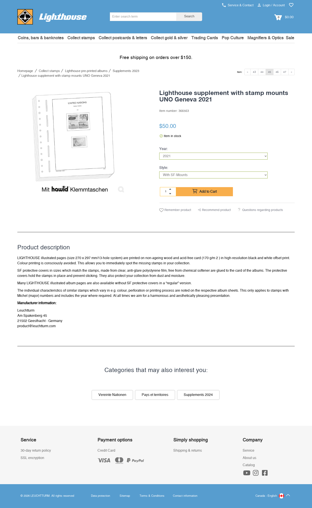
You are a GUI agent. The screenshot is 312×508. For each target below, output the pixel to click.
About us (249, 458)
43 (254, 72)
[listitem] (73, 140)
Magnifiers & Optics (265, 38)
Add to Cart (204, 191)
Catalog (249, 465)
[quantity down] (170, 194)
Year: (163, 149)
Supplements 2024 (198, 395)
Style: (163, 168)
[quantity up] (170, 189)
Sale (290, 38)
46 (277, 72)
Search (189, 16)
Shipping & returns (187, 450)
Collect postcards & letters (123, 38)
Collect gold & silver (169, 38)
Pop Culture (233, 38)
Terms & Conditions (152, 496)
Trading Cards (204, 38)
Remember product (175, 210)
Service (248, 450)
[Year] (213, 156)
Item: (239, 72)
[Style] (213, 175)
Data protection (100, 496)
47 (284, 72)
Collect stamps (81, 38)
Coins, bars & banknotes (41, 38)
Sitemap (125, 496)
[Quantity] (165, 191)
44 (261, 72)
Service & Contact (238, 5)
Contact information (185, 496)
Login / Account (271, 5)
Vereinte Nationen (112, 395)
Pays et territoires (155, 395)
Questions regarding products (262, 210)
